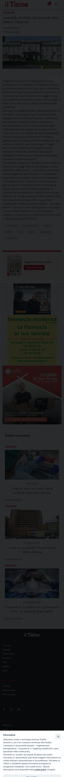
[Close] (58, 736)
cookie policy (40, 769)
